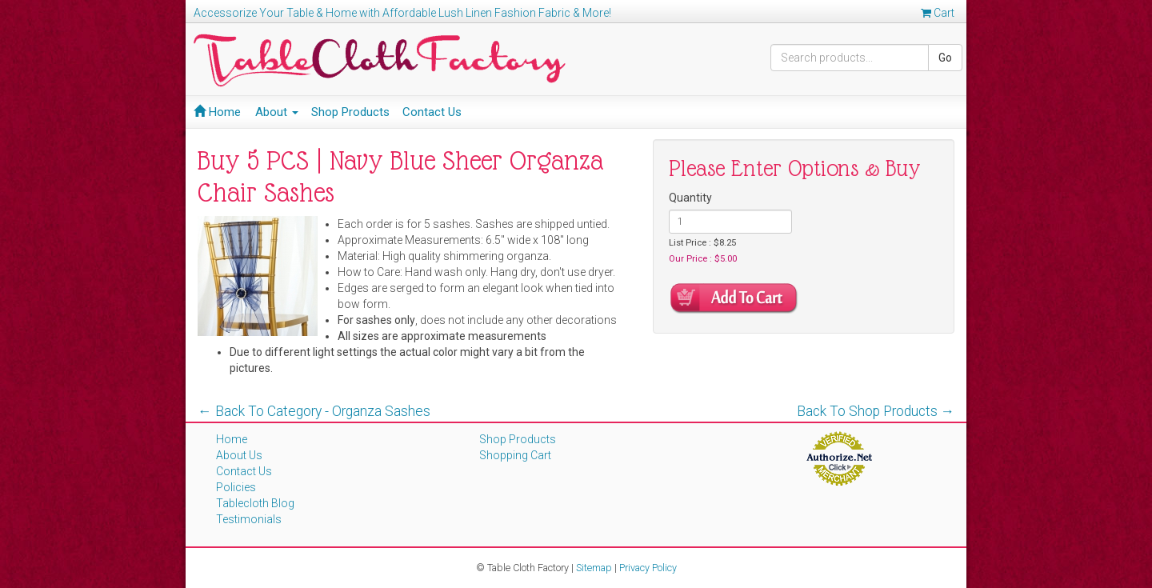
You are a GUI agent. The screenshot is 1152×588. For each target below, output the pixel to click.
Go (945, 57)
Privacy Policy (648, 568)
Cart (937, 12)
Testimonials (249, 519)
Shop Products (350, 112)
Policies (236, 487)
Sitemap (594, 568)
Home (217, 112)
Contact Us (432, 112)
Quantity (690, 197)
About (276, 112)
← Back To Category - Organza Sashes (314, 411)
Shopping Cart (515, 455)
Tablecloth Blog (255, 503)
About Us (239, 455)
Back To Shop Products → (876, 411)
